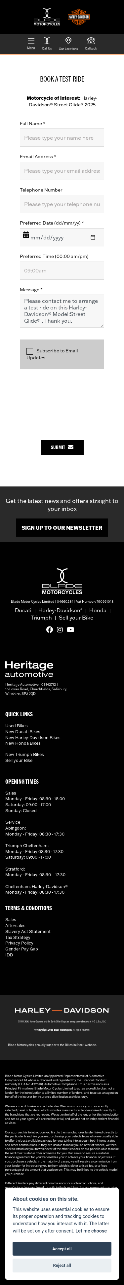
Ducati (23, 610)
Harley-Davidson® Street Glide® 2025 (62, 101)
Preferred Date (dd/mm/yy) (52, 223)
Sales (10, 919)
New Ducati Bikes (22, 731)
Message (31, 290)
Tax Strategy (17, 937)
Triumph (41, 617)
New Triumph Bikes (24, 754)
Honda (97, 610)
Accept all (61, 1248)
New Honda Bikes (23, 743)
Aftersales (15, 925)
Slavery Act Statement (28, 931)
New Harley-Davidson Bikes (33, 737)
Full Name (32, 123)
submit (62, 447)
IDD (9, 954)
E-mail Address (38, 157)
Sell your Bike (76, 617)
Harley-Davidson (60, 610)
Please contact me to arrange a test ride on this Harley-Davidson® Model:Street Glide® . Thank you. (62, 311)
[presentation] (70, 401)
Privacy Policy (19, 943)
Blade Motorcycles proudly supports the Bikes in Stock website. (52, 1045)
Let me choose (91, 1231)
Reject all (62, 1265)
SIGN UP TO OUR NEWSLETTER (62, 527)
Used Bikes (16, 725)
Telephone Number (41, 190)
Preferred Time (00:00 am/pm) (54, 256)
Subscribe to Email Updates (52, 354)
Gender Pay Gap (21, 948)
